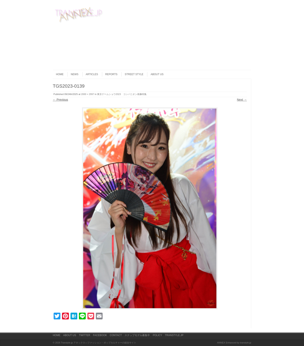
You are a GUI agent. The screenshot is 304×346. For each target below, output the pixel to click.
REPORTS (111, 74)
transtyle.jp (245, 342)
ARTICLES (92, 74)
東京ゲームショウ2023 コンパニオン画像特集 (121, 94)
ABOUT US (157, 74)
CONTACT (116, 335)
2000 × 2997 (87, 94)
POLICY (157, 335)
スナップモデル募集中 (137, 335)
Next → (242, 99)
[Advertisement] (228, 35)
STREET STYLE (134, 74)
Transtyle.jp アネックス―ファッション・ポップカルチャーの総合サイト (98, 342)
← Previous (60, 99)
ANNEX (221, 342)
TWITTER (84, 335)
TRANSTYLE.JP (174, 335)
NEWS (74, 74)
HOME (60, 74)
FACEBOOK (100, 335)
